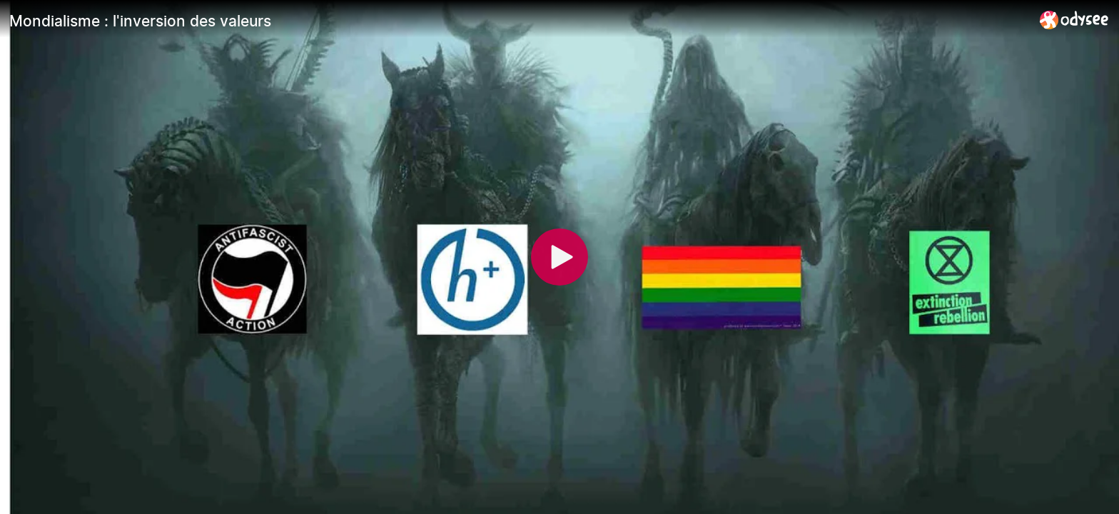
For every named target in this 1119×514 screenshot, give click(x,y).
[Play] (559, 257)
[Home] (1074, 19)
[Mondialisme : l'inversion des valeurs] (518, 20)
